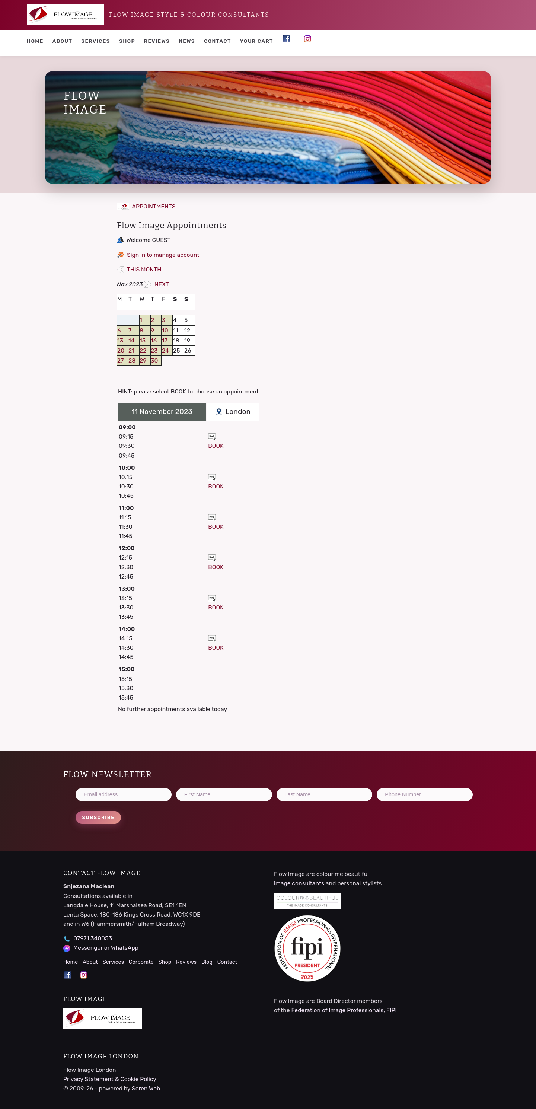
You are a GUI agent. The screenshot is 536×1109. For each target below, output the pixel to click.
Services (95, 41)
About (62, 41)
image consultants (299, 883)
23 (154, 350)
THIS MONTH (139, 269)
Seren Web (146, 1088)
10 (165, 330)
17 (165, 340)
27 (120, 360)
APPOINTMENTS (146, 206)
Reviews (157, 41)
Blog (207, 962)
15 (143, 340)
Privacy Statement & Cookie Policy (109, 1079)
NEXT (156, 284)
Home (35, 41)
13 (120, 340)
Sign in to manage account (163, 254)
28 (131, 360)
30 (154, 360)
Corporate (141, 962)
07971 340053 (92, 938)
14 (131, 340)
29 (143, 360)
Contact (217, 41)
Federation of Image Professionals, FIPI (343, 1010)
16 (154, 340)
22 (143, 350)
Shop (127, 41)
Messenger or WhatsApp (105, 947)
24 (165, 350)
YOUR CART (256, 41)
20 (120, 350)
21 (131, 350)
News (187, 41)
